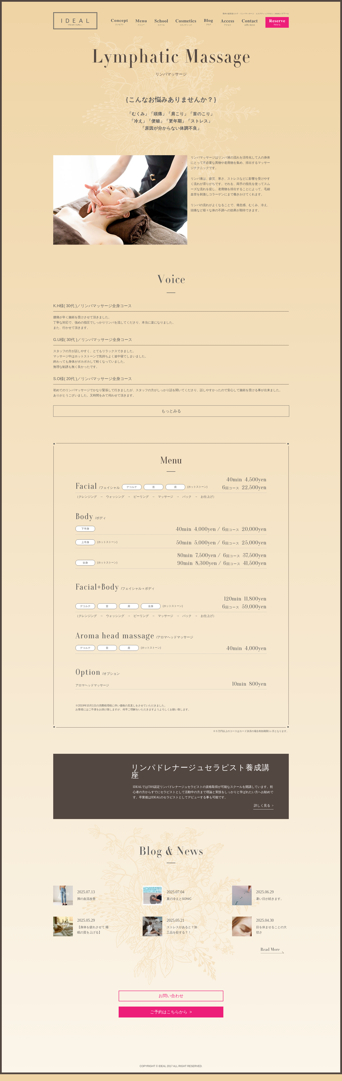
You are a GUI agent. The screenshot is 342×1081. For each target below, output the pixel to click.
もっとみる (171, 411)
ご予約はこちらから (168, 1017)
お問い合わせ (171, 997)
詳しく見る (262, 805)
